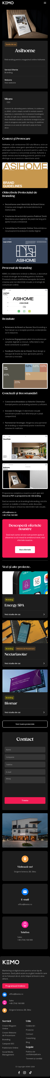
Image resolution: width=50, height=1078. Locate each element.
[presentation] (22, 790)
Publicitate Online (10, 1048)
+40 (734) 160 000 (9, 515)
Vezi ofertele (25, 549)
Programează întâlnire (15, 986)
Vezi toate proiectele (25, 724)
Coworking (30, 1038)
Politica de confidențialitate (33, 1053)
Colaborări (30, 1026)
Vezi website (10, 82)
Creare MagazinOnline (9, 1027)
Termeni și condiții (34, 1058)
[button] (45, 3)
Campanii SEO (8, 1043)
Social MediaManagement (8, 1053)
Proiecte (30, 1030)
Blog (28, 1042)
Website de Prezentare (25, 649)
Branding (9, 600)
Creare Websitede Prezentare (9, 1034)
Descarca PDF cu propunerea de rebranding (21, 496)
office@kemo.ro (9, 512)
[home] (8, 2)
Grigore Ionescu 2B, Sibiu (25, 871)
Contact (29, 1034)
